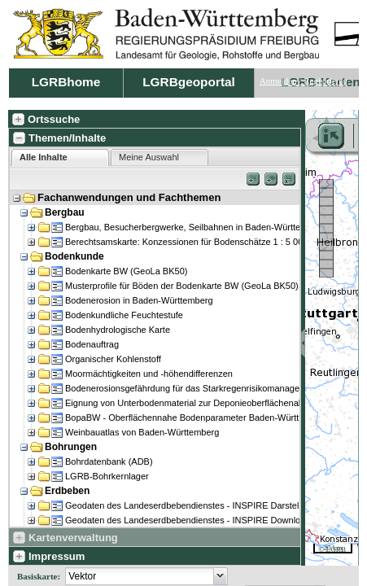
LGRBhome (66, 82)
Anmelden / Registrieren (303, 80)
